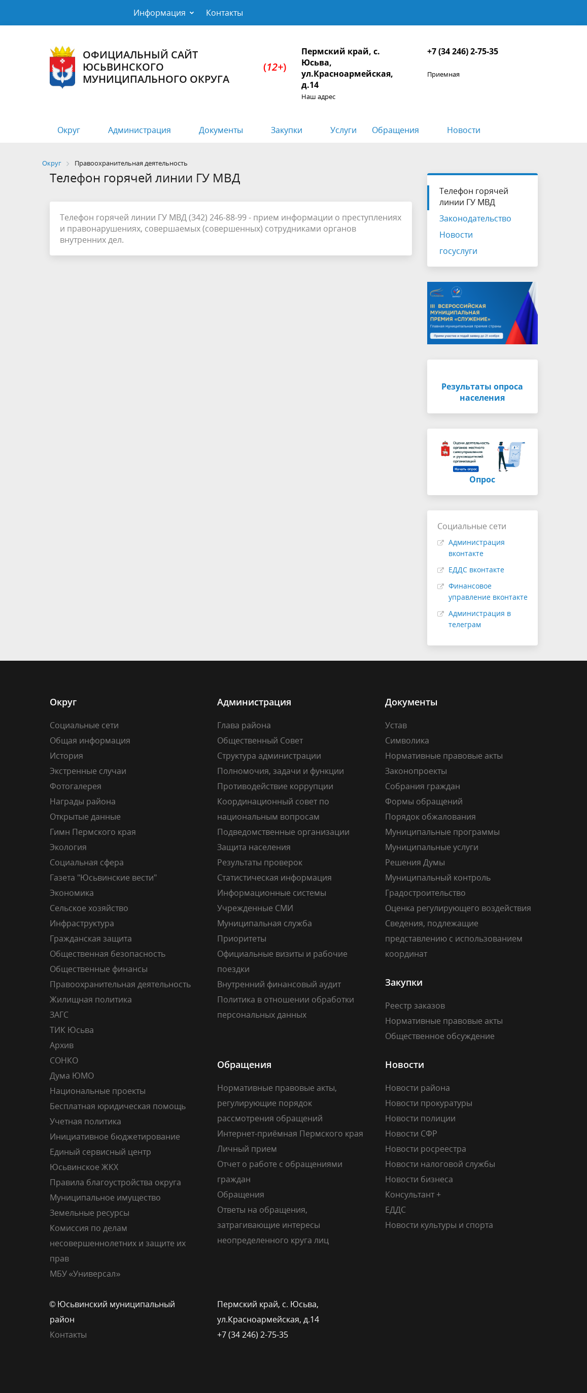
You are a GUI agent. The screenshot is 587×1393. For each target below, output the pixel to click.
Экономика (72, 892)
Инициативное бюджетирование (115, 1136)
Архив (62, 1045)
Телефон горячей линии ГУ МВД (473, 196)
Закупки (286, 130)
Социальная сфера (87, 862)
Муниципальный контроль (438, 877)
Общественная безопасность (107, 953)
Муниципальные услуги (431, 847)
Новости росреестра (425, 1148)
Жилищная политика (91, 999)
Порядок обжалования (430, 816)
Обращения (395, 130)
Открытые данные (85, 816)
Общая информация (90, 740)
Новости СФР (411, 1133)
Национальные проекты (98, 1090)
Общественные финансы (99, 969)
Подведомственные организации (283, 831)
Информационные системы (271, 892)
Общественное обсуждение (440, 1036)
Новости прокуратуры (428, 1103)
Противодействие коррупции (275, 786)
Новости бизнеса (419, 1179)
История (66, 755)
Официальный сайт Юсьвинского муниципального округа (168, 67)
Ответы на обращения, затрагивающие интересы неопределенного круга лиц (273, 1225)
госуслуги (458, 250)
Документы (221, 130)
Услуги (343, 130)
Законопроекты (416, 770)
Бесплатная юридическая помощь (118, 1106)
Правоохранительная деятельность (120, 984)
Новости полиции (420, 1118)
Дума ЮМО (72, 1075)
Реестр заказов (415, 1005)
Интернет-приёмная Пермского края (290, 1133)
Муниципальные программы (442, 831)
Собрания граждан (422, 786)
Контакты (224, 12)
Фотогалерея (75, 786)
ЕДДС (395, 1209)
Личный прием (247, 1148)
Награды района (83, 801)
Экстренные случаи (88, 770)
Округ (68, 130)
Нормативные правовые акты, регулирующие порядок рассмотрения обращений (277, 1103)
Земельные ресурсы (89, 1212)
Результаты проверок (259, 862)
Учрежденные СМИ (255, 908)
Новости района (417, 1087)
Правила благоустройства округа (115, 1182)
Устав (396, 725)
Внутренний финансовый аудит (279, 984)
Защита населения (254, 847)
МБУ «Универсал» (85, 1273)
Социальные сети (84, 725)
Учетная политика (85, 1121)
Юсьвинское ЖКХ (84, 1167)
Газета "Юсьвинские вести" (103, 877)
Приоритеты (241, 938)
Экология (68, 847)
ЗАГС (59, 1014)
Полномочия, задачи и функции (280, 770)
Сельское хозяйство (89, 908)
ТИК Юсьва (72, 1029)
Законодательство (475, 218)
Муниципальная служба (264, 923)
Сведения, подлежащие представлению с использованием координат (454, 938)
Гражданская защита (91, 938)
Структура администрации (269, 755)
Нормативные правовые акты (444, 755)
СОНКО (64, 1060)
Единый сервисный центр (100, 1151)
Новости (463, 130)
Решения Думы (415, 862)
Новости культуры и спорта (439, 1224)
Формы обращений (424, 801)
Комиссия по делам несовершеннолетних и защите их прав (118, 1243)
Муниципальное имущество (105, 1197)
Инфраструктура (82, 923)
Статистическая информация (274, 877)
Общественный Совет (260, 740)
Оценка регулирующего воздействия (458, 908)
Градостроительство (425, 892)
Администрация (139, 130)
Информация (159, 12)
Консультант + (413, 1194)
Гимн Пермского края (93, 831)
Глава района (244, 725)
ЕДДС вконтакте (476, 569)
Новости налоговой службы (440, 1164)
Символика (407, 740)
